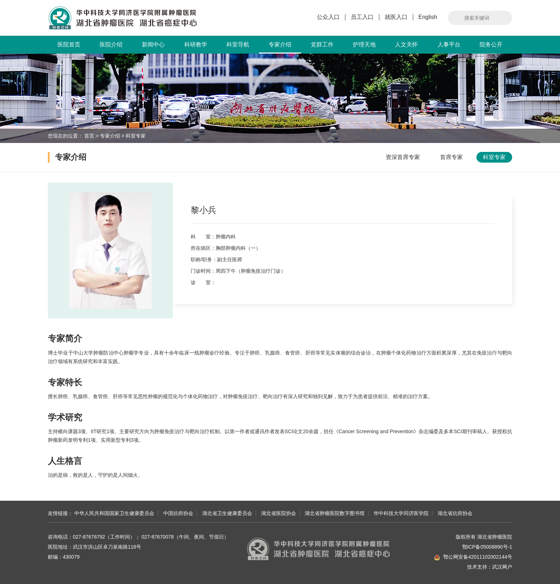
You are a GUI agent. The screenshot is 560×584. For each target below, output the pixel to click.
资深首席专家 (403, 157)
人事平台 (449, 44)
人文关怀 (406, 44)
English (428, 17)
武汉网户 (502, 567)
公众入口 (328, 17)
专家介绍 (280, 47)
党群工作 (322, 44)
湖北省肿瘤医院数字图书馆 (335, 513)
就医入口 (396, 17)
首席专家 (451, 157)
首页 (89, 136)
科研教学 (195, 44)
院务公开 (491, 44)
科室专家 (136, 136)
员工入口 (362, 17)
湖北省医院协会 (278, 513)
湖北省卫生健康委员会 (227, 513)
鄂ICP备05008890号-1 (487, 547)
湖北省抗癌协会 (455, 513)
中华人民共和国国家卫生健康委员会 (114, 513)
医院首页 (69, 44)
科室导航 (237, 44)
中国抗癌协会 (178, 513)
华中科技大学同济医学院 (401, 513)
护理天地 (364, 44)
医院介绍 (111, 44)
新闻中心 (153, 44)
